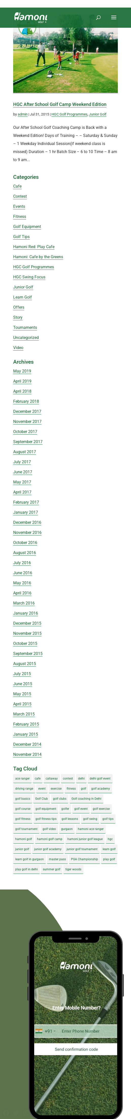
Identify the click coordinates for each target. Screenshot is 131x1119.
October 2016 (25, 542)
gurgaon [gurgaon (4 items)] (67, 829)
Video (18, 347)
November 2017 (27, 421)
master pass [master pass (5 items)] (57, 859)
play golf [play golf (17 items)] (109, 859)
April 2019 (22, 381)
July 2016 (22, 562)
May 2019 (22, 371)
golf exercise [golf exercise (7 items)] (101, 809)
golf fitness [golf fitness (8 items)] (22, 819)
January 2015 (25, 734)
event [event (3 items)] (42, 788)
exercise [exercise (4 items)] (56, 788)
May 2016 (22, 583)
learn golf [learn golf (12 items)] (109, 849)
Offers (18, 307)
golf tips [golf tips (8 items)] (108, 819)
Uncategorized (26, 337)
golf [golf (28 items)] (83, 788)
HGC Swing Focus (29, 277)
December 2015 (27, 623)
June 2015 (22, 683)
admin (23, 114)
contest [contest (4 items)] (68, 778)
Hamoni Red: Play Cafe (33, 246)
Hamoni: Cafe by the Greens (38, 256)
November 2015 (27, 633)
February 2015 (26, 724)
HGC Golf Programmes (69, 114)
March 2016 (24, 603)
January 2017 (25, 512)
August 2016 (24, 552)
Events (19, 206)
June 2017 (22, 472)
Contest (20, 196)
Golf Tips (21, 236)
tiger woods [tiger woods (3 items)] (73, 869)
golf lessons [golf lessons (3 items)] (70, 819)
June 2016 (22, 572)
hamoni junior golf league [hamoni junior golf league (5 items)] (85, 839)
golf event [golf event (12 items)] (81, 809)
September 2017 (28, 441)
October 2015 (25, 643)
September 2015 (28, 653)
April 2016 (22, 593)
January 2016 (25, 613)
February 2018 (26, 401)
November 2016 (27, 532)
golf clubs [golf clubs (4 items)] (59, 798)
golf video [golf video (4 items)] (49, 829)
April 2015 (22, 704)
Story (18, 317)
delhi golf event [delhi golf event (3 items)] (100, 778)
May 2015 (22, 694)
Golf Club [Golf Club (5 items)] (41, 798)
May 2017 (22, 482)
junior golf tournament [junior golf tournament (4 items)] (82, 849)
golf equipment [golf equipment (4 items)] (45, 809)
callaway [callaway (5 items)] (52, 778)
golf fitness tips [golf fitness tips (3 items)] (46, 819)
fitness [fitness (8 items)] (71, 788)
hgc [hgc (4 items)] (110, 839)
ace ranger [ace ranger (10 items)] (22, 778)
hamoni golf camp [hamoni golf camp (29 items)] (49, 839)
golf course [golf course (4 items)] (22, 809)
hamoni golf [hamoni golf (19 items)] (23, 839)
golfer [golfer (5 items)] (65, 809)
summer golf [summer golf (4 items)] (51, 869)
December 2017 (27, 411)
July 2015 (22, 673)
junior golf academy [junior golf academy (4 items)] (48, 849)
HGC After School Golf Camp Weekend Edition (59, 104)
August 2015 (24, 663)
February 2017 (26, 502)
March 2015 (24, 714)
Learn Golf (22, 297)
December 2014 (27, 744)
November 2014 (27, 754)
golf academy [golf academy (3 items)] (100, 788)
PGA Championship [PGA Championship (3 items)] (84, 859)
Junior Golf (97, 114)
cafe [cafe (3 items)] (38, 778)
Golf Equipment (27, 226)
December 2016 (27, 522)
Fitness (19, 216)
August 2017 (24, 451)
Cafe (17, 186)
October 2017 (25, 431)
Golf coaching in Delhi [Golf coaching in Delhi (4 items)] (86, 798)
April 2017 (22, 492)
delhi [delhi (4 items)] (81, 778)
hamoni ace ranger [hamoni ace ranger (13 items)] (91, 829)
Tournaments (25, 327)
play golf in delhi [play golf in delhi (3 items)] (26, 869)
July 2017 (22, 462)
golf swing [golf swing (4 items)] (90, 819)
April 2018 (22, 391)
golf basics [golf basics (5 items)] (22, 798)
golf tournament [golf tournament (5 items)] (26, 829)
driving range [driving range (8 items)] (24, 788)
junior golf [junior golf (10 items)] (22, 849)
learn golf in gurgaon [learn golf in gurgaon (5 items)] (29, 859)
